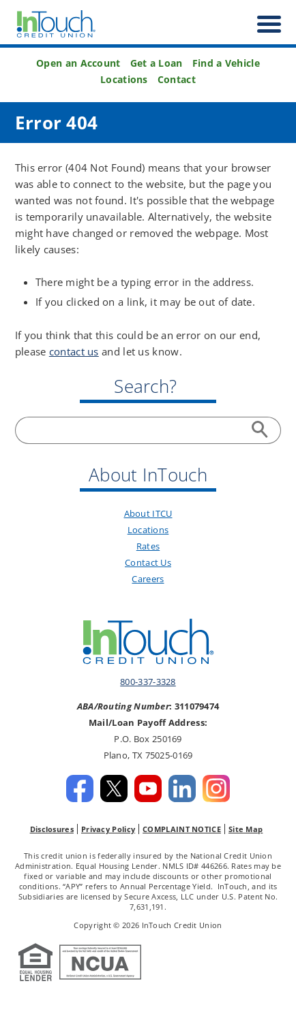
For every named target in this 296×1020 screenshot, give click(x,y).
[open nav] (262, 24)
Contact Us (148, 562)
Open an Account (78, 63)
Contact (177, 79)
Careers (148, 579)
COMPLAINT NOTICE (182, 829)
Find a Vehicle (226, 63)
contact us (74, 351)
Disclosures (52, 829)
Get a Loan (156, 63)
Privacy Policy (108, 829)
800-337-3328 (148, 681)
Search (262, 430)
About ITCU (148, 513)
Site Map (245, 829)
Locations (124, 79)
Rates (148, 546)
